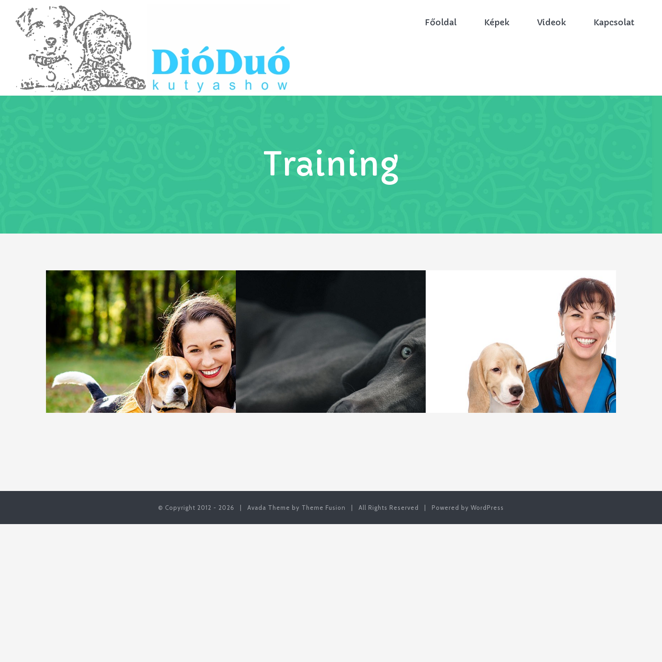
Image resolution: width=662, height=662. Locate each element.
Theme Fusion (324, 507)
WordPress (487, 507)
